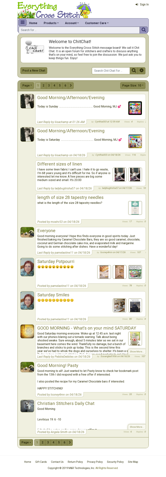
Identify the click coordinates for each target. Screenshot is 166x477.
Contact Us (57, 461)
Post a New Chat (33, 70)
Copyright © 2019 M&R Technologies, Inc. (71, 468)
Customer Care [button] (95, 23)
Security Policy (115, 461)
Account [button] (71, 23)
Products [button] (50, 23)
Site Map (133, 461)
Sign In (142, 4)
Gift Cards (41, 461)
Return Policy (75, 461)
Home (33, 23)
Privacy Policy (95, 461)
